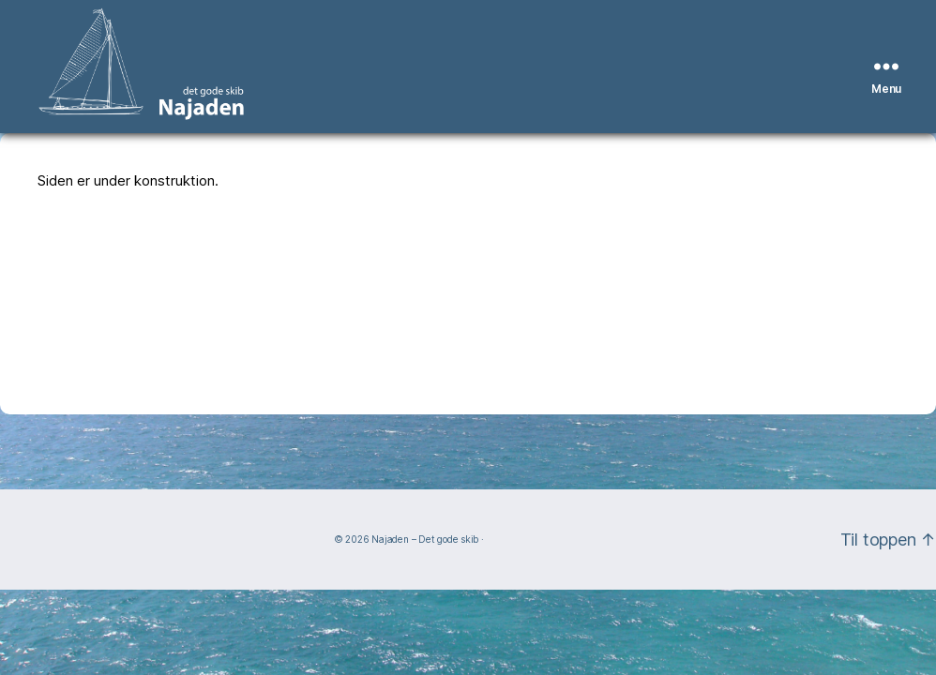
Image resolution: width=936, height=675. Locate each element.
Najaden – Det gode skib (424, 539)
